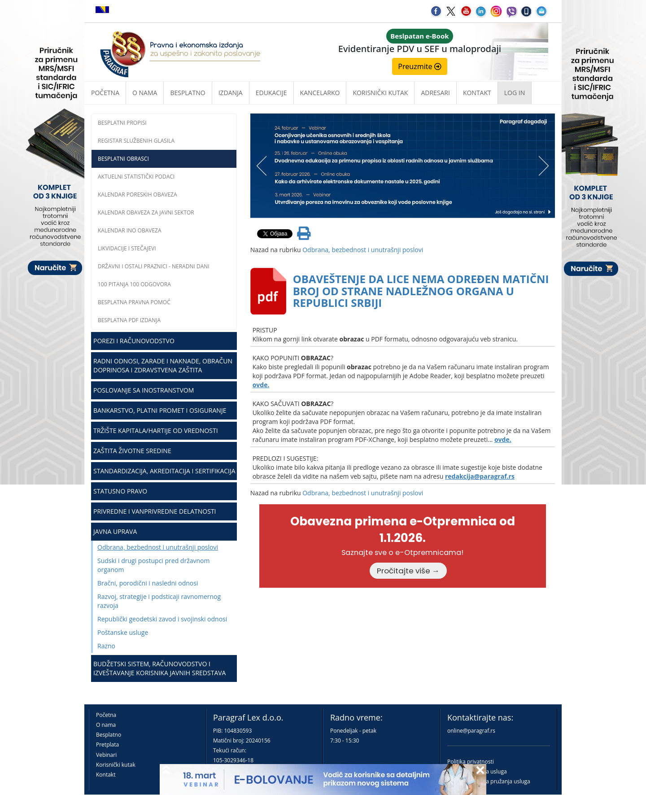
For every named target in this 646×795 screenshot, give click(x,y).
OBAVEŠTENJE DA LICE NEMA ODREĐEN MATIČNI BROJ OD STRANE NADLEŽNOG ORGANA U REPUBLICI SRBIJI (421, 290)
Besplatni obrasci (123, 158)
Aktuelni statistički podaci (136, 176)
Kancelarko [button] (320, 92)
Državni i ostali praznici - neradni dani (154, 266)
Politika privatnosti (470, 761)
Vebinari (106, 755)
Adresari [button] (435, 92)
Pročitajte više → (408, 570)
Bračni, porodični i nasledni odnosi (147, 583)
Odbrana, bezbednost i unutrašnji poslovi (157, 547)
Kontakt (105, 774)
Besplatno (187, 92)
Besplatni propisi (122, 123)
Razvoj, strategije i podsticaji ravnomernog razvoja (159, 601)
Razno (106, 646)
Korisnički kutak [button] (380, 92)
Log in (514, 92)
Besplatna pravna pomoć (134, 302)
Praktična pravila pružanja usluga (488, 781)
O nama (144, 92)
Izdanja (230, 92)
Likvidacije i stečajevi (127, 248)
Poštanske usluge (122, 632)
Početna (105, 92)
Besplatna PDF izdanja (129, 320)
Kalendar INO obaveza (130, 230)
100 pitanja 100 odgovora (134, 284)
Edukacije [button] (271, 92)
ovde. (261, 384)
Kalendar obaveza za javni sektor (146, 212)
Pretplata (107, 744)
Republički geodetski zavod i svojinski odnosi (162, 619)
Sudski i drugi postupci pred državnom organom (153, 565)
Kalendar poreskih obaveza (137, 194)
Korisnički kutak (115, 765)
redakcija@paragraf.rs (480, 476)
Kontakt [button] (477, 92)
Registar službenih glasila (136, 140)
